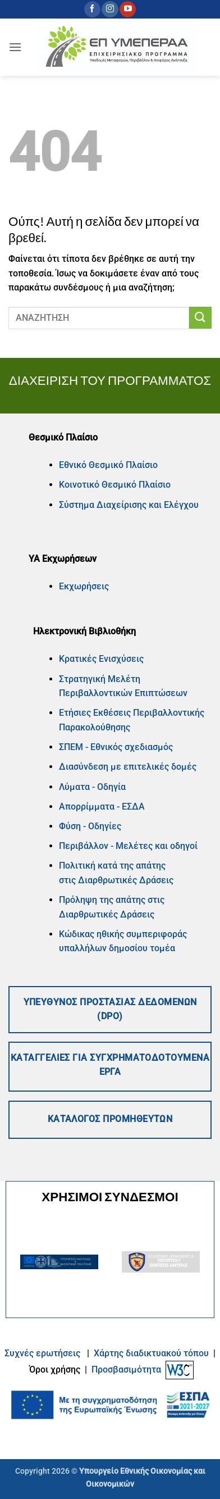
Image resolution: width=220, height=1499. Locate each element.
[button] (15, 47)
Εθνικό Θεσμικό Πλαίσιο (108, 465)
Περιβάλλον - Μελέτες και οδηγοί (128, 846)
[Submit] (200, 318)
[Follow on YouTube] (128, 9)
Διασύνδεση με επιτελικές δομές (127, 766)
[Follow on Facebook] (92, 9)
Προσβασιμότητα (126, 1369)
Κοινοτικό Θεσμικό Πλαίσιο (115, 484)
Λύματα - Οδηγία (92, 787)
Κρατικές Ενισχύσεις (101, 658)
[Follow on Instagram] (110, 9)
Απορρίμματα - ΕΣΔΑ (102, 806)
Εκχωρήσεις (84, 586)
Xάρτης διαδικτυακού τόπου (152, 1353)
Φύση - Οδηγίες (90, 826)
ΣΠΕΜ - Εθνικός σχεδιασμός (116, 747)
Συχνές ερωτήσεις (42, 1353)
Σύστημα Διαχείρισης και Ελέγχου (129, 504)
